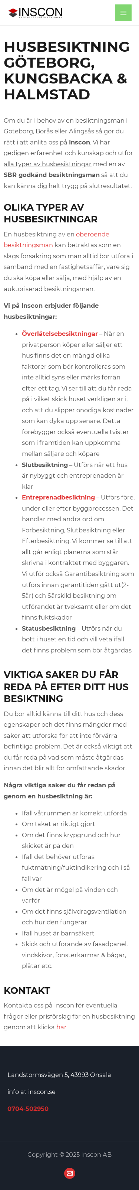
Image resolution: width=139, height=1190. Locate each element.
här (61, 1027)
